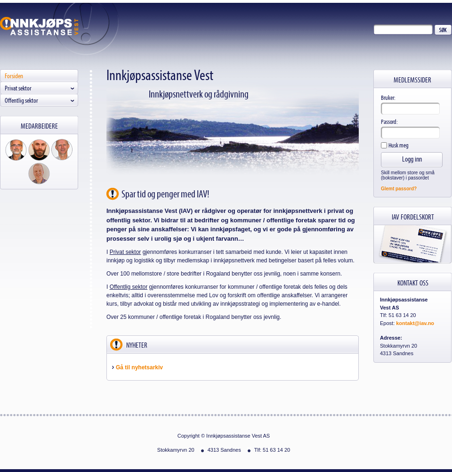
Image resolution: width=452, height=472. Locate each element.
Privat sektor (18, 87)
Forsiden (14, 75)
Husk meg (398, 145)
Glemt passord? (399, 188)
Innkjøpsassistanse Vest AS (39, 26)
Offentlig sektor (21, 100)
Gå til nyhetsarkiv (139, 367)
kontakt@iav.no (415, 323)
